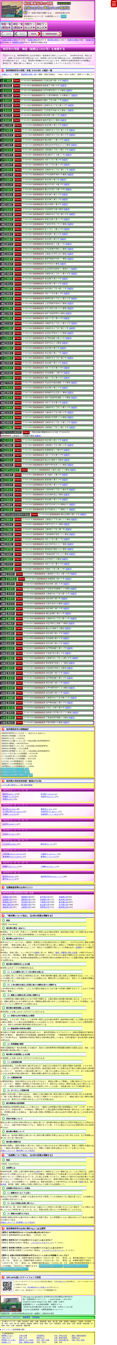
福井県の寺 (7, 907)
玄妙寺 (9, 190)
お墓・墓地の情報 (60, 1338)
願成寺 (8, 120)
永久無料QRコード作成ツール (38, 1287)
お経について (6, 1338)
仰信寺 (9, 140)
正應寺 (9, 308)
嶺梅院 (11, 698)
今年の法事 (23, 1335)
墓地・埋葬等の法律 (26, 1342)
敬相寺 (9, 160)
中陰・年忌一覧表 (78, 1340)
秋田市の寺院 (36, 42)
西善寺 (9, 363)
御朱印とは (41, 1338)
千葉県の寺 (44, 902)
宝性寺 (9, 564)
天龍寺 (9, 480)
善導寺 (9, 408)
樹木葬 (3, 1184)
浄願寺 (9, 279)
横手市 (9, 879)
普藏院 (9, 534)
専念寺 (9, 388)
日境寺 (9, 509)
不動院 (9, 529)
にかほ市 (10, 844)
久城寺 (9, 125)
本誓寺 (11, 599)
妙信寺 (10, 648)
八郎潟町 (13, 854)
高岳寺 (9, 209)
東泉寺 (9, 495)
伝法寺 (9, 485)
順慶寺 (9, 239)
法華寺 (11, 584)
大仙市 (10, 834)
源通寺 (9, 180)
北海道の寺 (7, 897)
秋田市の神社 (72, 40)
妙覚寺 (10, 643)
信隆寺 (9, 289)
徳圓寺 (9, 505)
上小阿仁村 (13, 812)
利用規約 (36, 1317)
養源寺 (11, 673)
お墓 (37, 1171)
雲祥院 (8, 85)
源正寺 (9, 175)
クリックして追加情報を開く (14, 1329)
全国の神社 (33, 40)
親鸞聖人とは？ (7, 1335)
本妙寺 (11, 609)
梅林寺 (9, 519)
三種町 (49, 866)
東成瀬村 (13, 857)
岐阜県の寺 (63, 907)
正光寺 (9, 323)
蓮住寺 (11, 703)
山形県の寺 (7, 900)
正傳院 (9, 333)
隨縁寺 (9, 299)
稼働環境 (26, 1317)
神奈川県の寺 (8, 905)
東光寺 (9, 490)
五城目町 (50, 814)
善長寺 (9, 403)
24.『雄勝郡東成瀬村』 (50, 34)
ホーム (63, 16)
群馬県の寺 (7, 902)
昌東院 (9, 254)
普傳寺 (9, 539)
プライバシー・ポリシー (10, 1317)
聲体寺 (9, 338)
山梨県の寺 (25, 907)
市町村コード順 (16, 785)
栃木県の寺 (63, 900)
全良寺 (9, 412)
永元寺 (8, 90)
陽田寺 (10, 668)
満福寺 (10, 628)
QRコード (62, 1281)
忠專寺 (9, 450)
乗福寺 (9, 264)
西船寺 (9, 358)
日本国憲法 (41, 1335)
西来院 (9, 373)
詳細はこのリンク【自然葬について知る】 (18, 1222)
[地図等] (65, 80)
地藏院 (9, 445)
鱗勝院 (11, 693)
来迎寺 (11, 678)
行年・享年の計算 (60, 1335)
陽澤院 (10, 663)
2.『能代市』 (33, 34)
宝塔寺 (11, 574)
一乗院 (8, 81)
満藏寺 (10, 623)
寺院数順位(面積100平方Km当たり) (14, 774)
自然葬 (78, 947)
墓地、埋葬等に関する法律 (66, 952)
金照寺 (9, 155)
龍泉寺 (11, 683)
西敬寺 (9, 348)
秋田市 (9, 794)
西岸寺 (9, 343)
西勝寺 (9, 353)
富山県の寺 (44, 905)
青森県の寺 (25, 897)
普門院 (9, 549)
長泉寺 (9, 460)
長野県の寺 (44, 907)
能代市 (47, 844)
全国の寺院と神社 (10, 40)
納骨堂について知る (26, 1340)
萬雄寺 (11, 614)
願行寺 (8, 115)
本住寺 (11, 594)
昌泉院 (9, 249)
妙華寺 (10, 638)
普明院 (9, 544)
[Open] (17, 80)
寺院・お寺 (23, 1338)
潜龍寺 (9, 393)
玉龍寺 (9, 145)
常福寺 (9, 269)
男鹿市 (8, 799)
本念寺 (11, 604)
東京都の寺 (63, 902)
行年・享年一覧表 (43, 1340)
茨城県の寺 (44, 900)
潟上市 (10, 809)
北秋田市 (50, 812)
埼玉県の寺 (25, 902)
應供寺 (8, 100)
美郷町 (11, 866)
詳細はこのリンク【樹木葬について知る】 (18, 1151)
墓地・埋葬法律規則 (79, 1335)
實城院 (9, 214)
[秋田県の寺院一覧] (29, 74)
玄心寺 (9, 185)
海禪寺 (8, 105)
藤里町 (49, 857)
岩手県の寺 (44, 897)
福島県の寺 (25, 900)
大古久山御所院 (13, 432)
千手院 (9, 383)
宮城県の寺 (63, 897)
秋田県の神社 (52, 40)
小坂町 (10, 814)
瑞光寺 (9, 303)
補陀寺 (9, 559)
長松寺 (9, 455)
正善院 (9, 328)
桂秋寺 (9, 165)
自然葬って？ (6, 1342)
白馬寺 (9, 524)
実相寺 (9, 219)
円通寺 (8, 95)
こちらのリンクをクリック (42, 1243)
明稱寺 (10, 658)
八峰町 (49, 854)
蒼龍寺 (9, 422)
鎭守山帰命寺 (12, 470)
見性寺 (9, 170)
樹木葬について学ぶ (8, 1340)
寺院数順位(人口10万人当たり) (13, 772)
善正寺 (9, 398)
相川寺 (9, 417)
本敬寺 (11, 589)
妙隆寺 (10, 653)
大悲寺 (9, 440)
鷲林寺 (11, 718)
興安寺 (9, 135)
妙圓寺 (10, 633)
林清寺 (11, 688)
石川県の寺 (63, 905)
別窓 (27, 769)
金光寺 (9, 150)
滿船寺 (11, 618)
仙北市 (10, 824)
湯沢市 (9, 876)
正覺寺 (9, 313)
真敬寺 (9, 294)
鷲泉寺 (11, 713)
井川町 (48, 794)
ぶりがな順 (5, 785)
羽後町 (9, 797)
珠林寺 (9, 224)
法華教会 (12, 579)
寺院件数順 (28, 785)
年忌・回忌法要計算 (61, 1340)
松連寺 (9, 259)
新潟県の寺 (25, 905)
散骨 (37, 952)
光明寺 (9, 194)
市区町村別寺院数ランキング (12, 769)
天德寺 (9, 475)
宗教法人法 (76, 1338)
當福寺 (9, 500)
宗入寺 (9, 229)
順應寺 (9, 234)
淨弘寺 (9, 284)
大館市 (48, 797)
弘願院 (9, 204)
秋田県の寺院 (17, 42)
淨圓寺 (9, 274)
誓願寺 (9, 378)
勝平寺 (9, 244)
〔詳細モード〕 (6, 74)
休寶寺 (9, 130)
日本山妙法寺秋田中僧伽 (17, 514)
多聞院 (9, 427)
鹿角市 (47, 809)
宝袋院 (9, 569)
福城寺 (9, 554)
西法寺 (9, 368)
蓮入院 (11, 708)
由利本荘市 (52, 876)
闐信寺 (11, 723)
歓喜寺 (8, 110)
